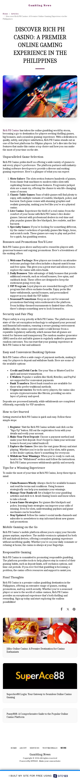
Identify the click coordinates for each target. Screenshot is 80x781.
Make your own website (50, 761)
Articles (15, 14)
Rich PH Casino (11, 130)
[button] (4, 5)
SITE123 (34, 761)
